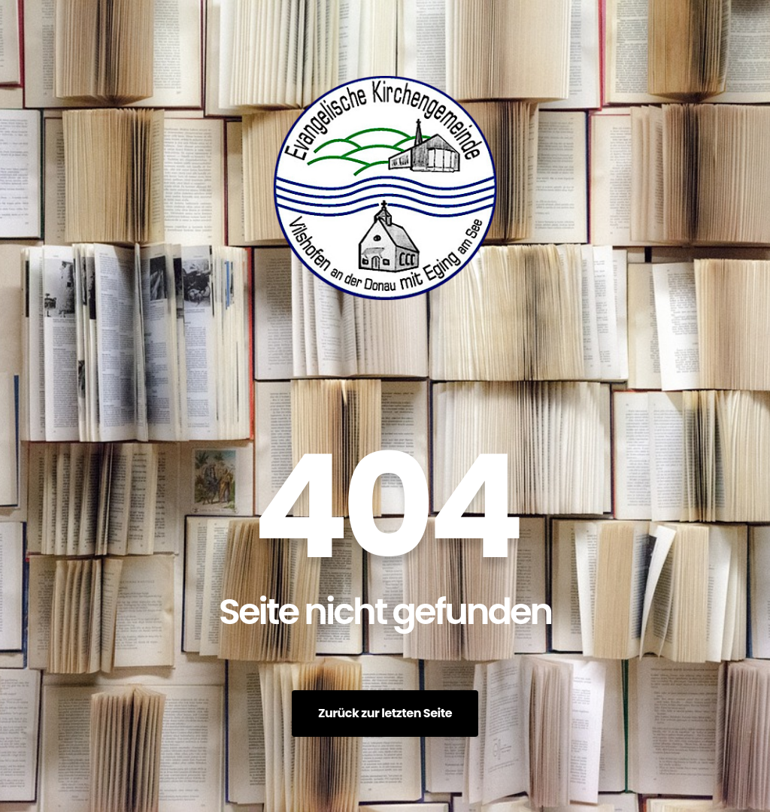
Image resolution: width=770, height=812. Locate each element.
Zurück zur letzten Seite (385, 713)
